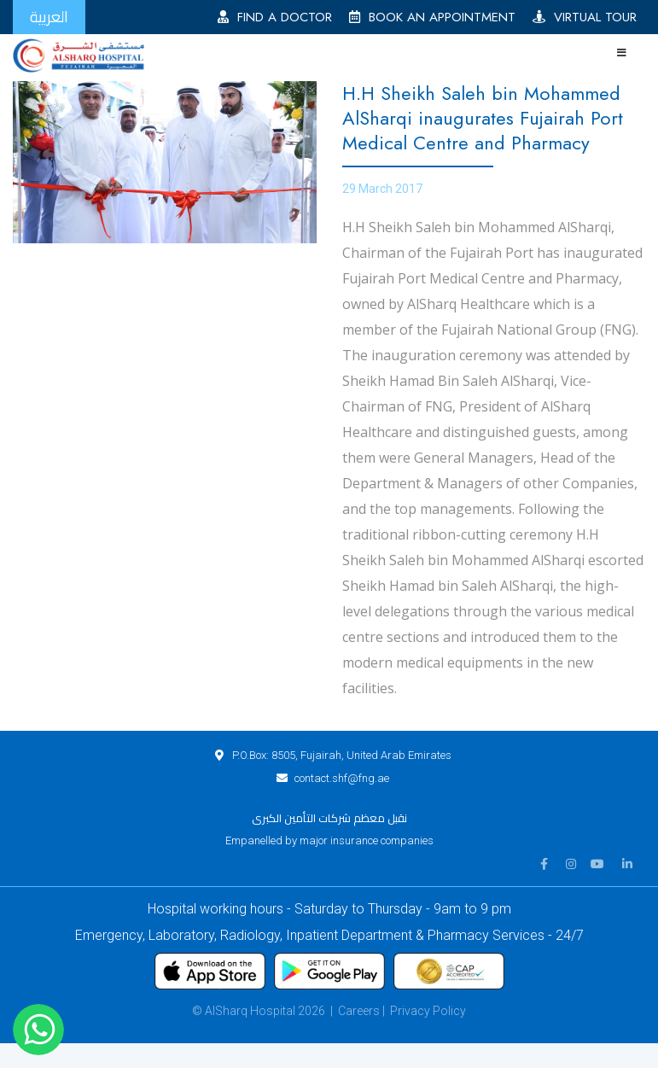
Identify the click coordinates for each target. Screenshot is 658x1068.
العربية (49, 17)
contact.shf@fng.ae (341, 778)
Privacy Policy (428, 1011)
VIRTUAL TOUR (585, 17)
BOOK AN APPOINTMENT (432, 17)
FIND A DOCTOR (275, 17)
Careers (359, 1011)
